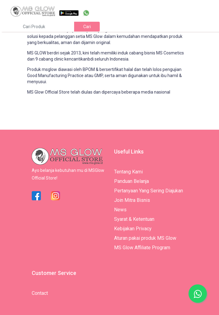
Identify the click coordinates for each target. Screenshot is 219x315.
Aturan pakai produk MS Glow (145, 238)
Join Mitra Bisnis (132, 200)
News (120, 210)
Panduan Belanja (131, 181)
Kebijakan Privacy (133, 229)
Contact (40, 293)
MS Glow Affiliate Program (142, 247)
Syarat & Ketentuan (134, 219)
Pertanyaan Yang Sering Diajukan (148, 191)
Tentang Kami (128, 172)
